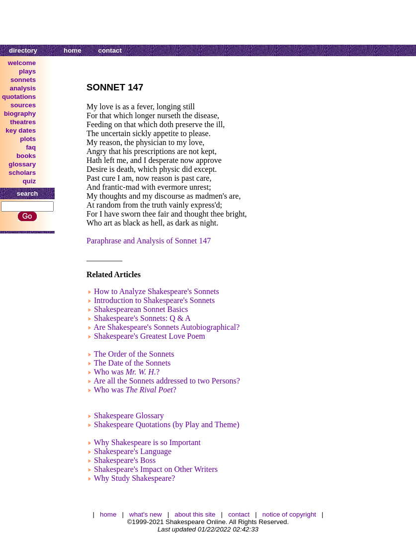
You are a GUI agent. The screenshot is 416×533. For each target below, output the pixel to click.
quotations (19, 96)
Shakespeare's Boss (125, 460)
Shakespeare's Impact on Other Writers (156, 469)
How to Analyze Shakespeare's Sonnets (156, 291)
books (26, 155)
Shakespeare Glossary (129, 415)
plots (28, 139)
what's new (145, 514)
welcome (22, 63)
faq (31, 147)
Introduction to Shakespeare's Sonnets (154, 300)
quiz (29, 181)
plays (27, 71)
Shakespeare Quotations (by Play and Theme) (167, 424)
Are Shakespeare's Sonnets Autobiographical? (166, 327)
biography (20, 113)
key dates (20, 130)
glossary (22, 164)
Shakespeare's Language (132, 451)
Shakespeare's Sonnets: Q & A (142, 318)
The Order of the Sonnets (134, 354)
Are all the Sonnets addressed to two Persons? (166, 381)
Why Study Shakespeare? (134, 478)
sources (23, 105)
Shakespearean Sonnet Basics (141, 309)
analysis (23, 88)
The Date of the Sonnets (132, 363)
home (73, 50)
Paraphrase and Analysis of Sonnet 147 (148, 240)
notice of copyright (289, 514)
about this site (194, 514)
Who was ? (127, 372)
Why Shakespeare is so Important (147, 442)
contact (110, 50)
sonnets (23, 79)
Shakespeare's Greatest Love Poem (149, 336)
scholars (22, 172)
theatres (23, 122)
